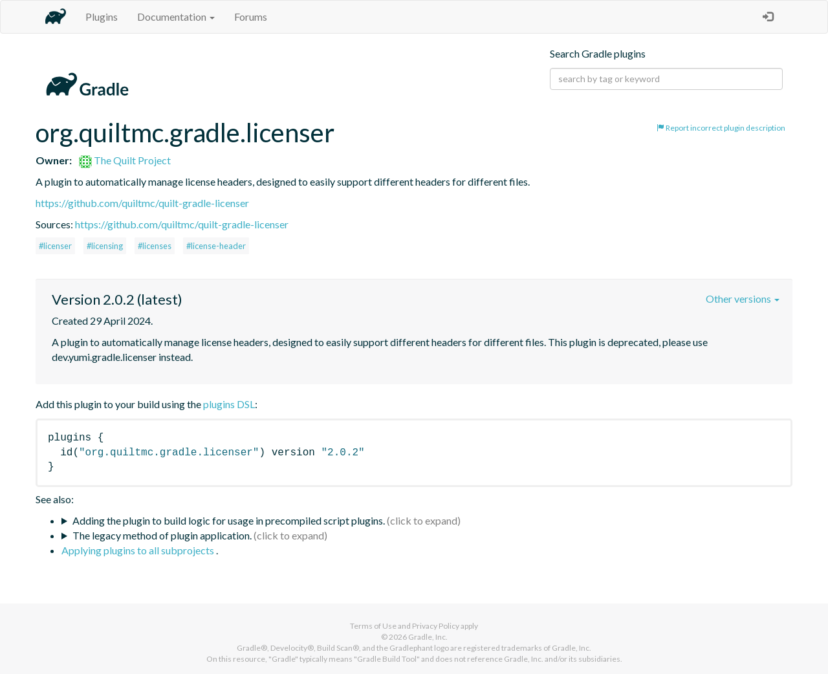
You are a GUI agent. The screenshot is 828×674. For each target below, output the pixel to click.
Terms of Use (373, 626)
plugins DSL (229, 404)
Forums (250, 16)
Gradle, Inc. (428, 637)
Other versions (742, 298)
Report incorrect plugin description (721, 128)
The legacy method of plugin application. (162, 535)
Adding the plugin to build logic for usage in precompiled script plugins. (228, 520)
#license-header (216, 246)
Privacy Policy (435, 626)
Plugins (101, 16)
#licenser (55, 246)
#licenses (154, 246)
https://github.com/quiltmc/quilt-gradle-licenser (142, 203)
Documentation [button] (176, 16)
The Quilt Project (125, 160)
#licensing (105, 246)
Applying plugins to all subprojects (138, 550)
